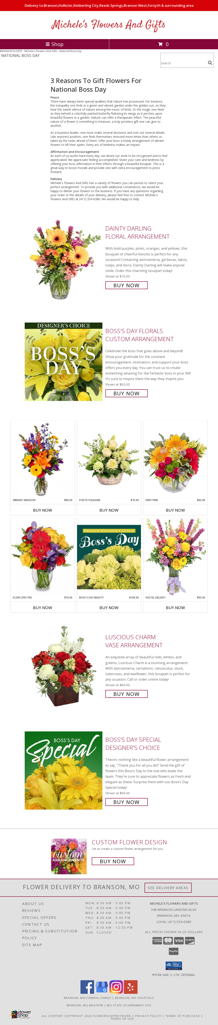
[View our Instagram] (116, 992)
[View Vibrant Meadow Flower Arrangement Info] (43, 459)
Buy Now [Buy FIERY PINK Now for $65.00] (175, 510)
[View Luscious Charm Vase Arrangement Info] (64, 665)
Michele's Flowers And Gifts (109, 24)
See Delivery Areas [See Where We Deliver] (168, 887)
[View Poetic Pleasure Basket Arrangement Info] (109, 459)
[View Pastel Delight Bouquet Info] (175, 556)
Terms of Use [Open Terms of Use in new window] (122, 1018)
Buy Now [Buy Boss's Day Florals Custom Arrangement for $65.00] (126, 393)
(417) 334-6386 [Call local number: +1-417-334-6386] (179, 921)
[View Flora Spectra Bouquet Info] (43, 557)
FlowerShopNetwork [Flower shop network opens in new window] (112, 1016)
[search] (210, 63)
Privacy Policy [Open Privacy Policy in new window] (148, 1016)
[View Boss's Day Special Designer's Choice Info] (64, 770)
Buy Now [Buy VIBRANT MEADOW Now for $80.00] (42, 510)
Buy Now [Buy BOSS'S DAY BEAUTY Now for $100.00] (109, 607)
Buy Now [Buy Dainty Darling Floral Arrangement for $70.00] (126, 285)
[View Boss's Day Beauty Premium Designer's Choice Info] (109, 557)
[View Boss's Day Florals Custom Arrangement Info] (64, 362)
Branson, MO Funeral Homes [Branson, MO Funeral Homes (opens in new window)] (88, 998)
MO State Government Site (129, 1005)
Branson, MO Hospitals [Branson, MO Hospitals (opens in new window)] (134, 998)
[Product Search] (183, 63)
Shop (54, 44)
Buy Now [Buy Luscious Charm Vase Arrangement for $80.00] (126, 693)
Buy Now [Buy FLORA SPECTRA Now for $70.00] (42, 607)
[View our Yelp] (131, 992)
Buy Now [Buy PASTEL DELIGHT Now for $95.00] (175, 607)
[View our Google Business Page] (102, 992)
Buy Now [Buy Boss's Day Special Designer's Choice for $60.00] (126, 801)
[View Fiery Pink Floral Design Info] (175, 459)
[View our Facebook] (87, 992)
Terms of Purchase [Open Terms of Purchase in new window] (182, 1016)
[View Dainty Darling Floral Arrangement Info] (64, 256)
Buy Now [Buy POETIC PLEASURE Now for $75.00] (109, 510)
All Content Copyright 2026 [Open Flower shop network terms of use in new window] (67, 1016)
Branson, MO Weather (85, 1005)
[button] (174, 966)
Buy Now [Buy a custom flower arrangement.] (113, 861)
